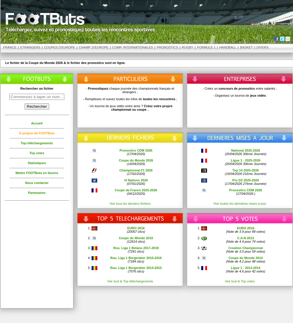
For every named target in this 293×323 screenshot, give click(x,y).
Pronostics (167, 47)
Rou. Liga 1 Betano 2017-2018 (135, 248)
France (9, 47)
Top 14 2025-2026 (245, 170)
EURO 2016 (135, 228)
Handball (227, 47)
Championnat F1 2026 (136, 170)
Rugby (187, 47)
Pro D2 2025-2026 (245, 180)
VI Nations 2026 (136, 180)
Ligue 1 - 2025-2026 (246, 160)
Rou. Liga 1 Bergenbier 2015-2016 (136, 258)
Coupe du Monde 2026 (136, 160)
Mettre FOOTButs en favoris (36, 173)
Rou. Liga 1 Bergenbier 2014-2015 (136, 268)
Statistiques (37, 163)
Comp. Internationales (132, 47)
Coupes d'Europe (59, 47)
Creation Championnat (245, 248)
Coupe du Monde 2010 (136, 238)
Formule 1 (206, 47)
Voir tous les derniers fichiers (130, 203)
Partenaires (37, 193)
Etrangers (30, 47)
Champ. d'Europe (93, 47)
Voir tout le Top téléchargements (130, 281)
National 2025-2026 (245, 150)
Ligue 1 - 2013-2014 (246, 268)
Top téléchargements (37, 143)
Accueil (36, 123)
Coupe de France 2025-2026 (136, 190)
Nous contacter (37, 183)
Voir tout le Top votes (240, 281)
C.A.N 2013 (245, 238)
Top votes (36, 153)
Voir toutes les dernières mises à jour (239, 203)
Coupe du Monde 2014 (246, 258)
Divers (262, 47)
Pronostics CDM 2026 (136, 150)
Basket (246, 47)
